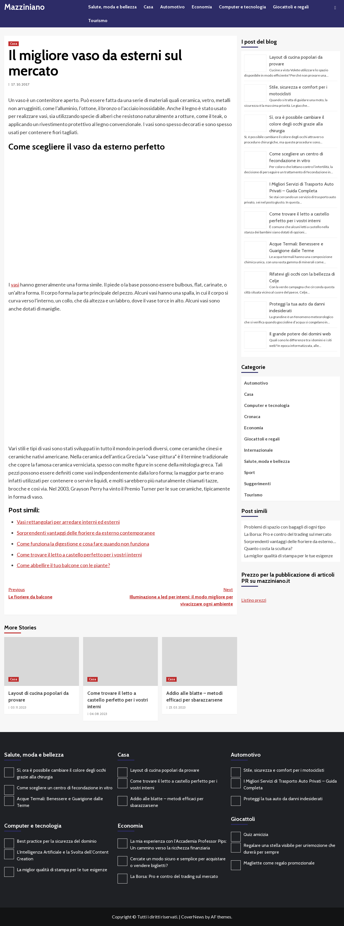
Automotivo (172, 7)
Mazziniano (25, 7)
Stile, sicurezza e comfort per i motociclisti (284, 770)
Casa (148, 7)
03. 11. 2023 (18, 707)
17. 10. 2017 (20, 84)
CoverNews (192, 916)
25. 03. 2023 (177, 707)
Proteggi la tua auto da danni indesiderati (283, 798)
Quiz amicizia (256, 834)
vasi (15, 284)
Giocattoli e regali (291, 7)
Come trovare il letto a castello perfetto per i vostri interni (79, 554)
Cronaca (252, 416)
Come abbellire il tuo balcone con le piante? (63, 565)
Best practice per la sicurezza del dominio (57, 841)
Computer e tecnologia (242, 7)
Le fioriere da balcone (64, 593)
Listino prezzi (253, 600)
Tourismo (97, 20)
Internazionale (258, 450)
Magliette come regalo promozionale (279, 863)
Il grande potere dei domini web (300, 334)
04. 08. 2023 (98, 714)
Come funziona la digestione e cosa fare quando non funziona (83, 544)
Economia (202, 7)
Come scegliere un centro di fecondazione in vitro (65, 787)
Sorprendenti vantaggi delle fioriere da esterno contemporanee (86, 533)
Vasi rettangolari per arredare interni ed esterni (68, 522)
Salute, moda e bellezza (112, 7)
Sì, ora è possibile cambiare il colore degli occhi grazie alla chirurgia (296, 124)
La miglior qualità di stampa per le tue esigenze (62, 869)
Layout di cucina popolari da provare (164, 770)
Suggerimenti (257, 483)
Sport (249, 472)
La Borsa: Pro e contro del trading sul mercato (174, 876)
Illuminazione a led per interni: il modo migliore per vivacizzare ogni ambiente (177, 596)
